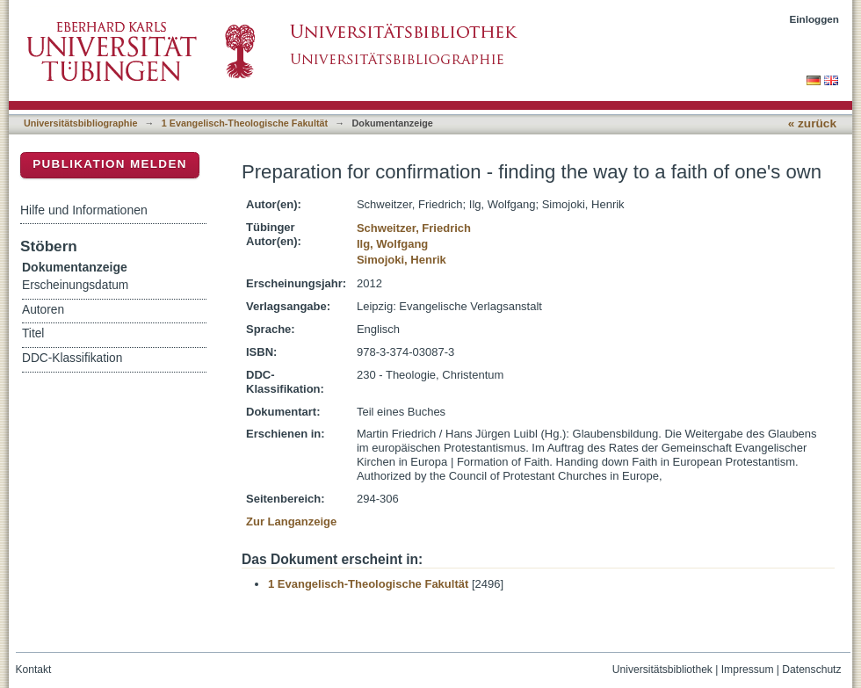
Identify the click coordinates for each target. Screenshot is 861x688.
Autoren (43, 309)
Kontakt (34, 669)
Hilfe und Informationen (84, 210)
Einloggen (815, 19)
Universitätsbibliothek (662, 669)
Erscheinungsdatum (75, 285)
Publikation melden (110, 163)
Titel (33, 333)
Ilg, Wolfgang (392, 243)
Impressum (747, 669)
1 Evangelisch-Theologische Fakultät (245, 123)
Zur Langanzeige (291, 521)
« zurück (812, 123)
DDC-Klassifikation (72, 358)
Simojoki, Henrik (401, 259)
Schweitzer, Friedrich (414, 228)
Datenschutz (811, 669)
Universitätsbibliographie (80, 123)
